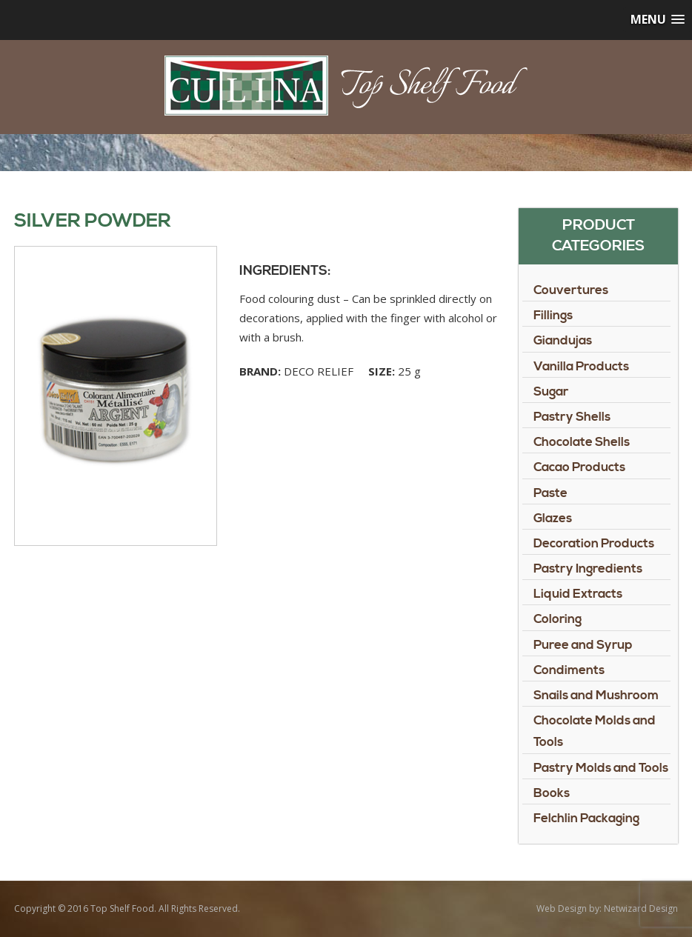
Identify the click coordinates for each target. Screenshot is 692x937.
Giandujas (562, 341)
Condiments (569, 670)
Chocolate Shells (581, 442)
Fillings (553, 315)
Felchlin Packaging (586, 818)
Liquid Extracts (577, 594)
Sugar (550, 392)
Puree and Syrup (583, 645)
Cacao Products (579, 467)
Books (551, 793)
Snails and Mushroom (596, 695)
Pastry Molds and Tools (600, 768)
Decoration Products (593, 544)
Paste (550, 493)
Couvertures (570, 290)
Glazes (552, 518)
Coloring (557, 619)
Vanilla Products (581, 367)
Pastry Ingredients (587, 569)
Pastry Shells (572, 417)
